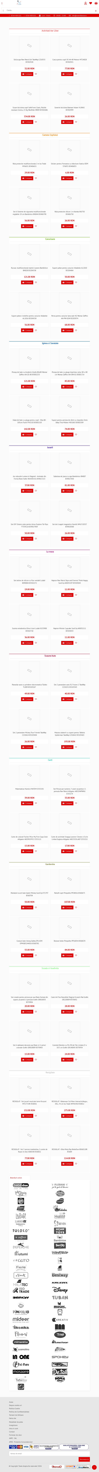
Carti (50, 760)
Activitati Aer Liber (50, 30)
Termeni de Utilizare (16, 1415)
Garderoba (50, 864)
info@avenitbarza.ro (79, 16)
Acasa (11, 1402)
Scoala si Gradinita (50, 968)
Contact (12, 1432)
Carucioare (50, 239)
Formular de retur (15, 1435)
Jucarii (50, 447)
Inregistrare (13, 1425)
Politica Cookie (14, 1408)
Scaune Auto (50, 655)
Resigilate (50, 1072)
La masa (50, 551)
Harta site (12, 1418)
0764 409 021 (16, 16)
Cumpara (27, 74)
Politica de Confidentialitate (19, 1412)
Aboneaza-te (84, 1459)
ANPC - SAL (13, 1438)
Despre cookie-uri (15, 1405)
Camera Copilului (50, 135)
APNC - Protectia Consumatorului (21, 1442)
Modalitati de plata (16, 1422)
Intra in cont (13, 1428)
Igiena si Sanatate (50, 343)
